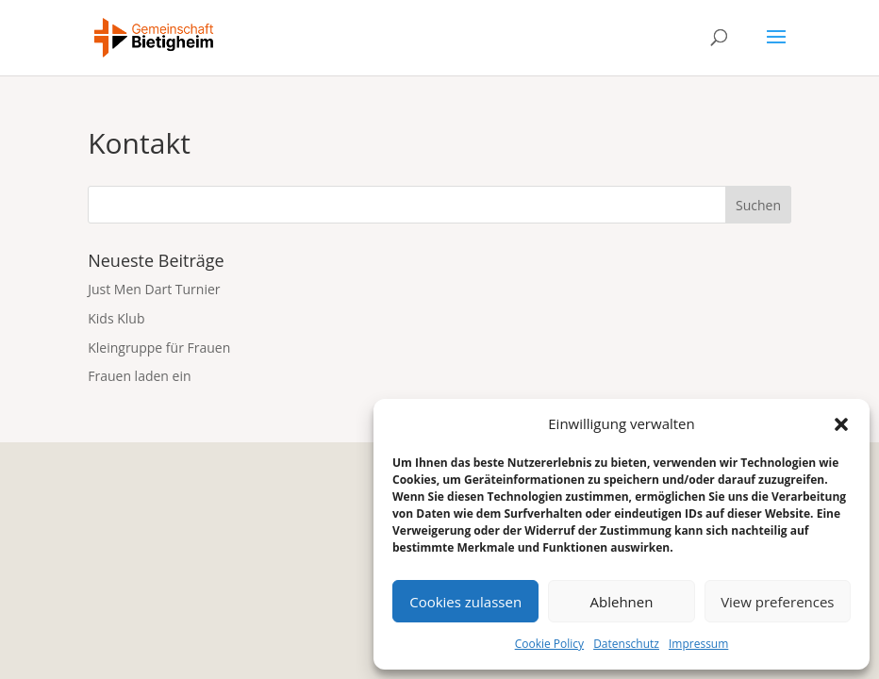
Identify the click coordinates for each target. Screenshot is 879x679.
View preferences (777, 601)
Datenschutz (626, 644)
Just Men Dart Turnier (154, 289)
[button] (841, 424)
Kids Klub (116, 318)
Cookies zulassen (465, 601)
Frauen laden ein (139, 376)
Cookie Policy (549, 644)
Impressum (698, 644)
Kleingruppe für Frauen (159, 347)
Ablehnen (622, 601)
